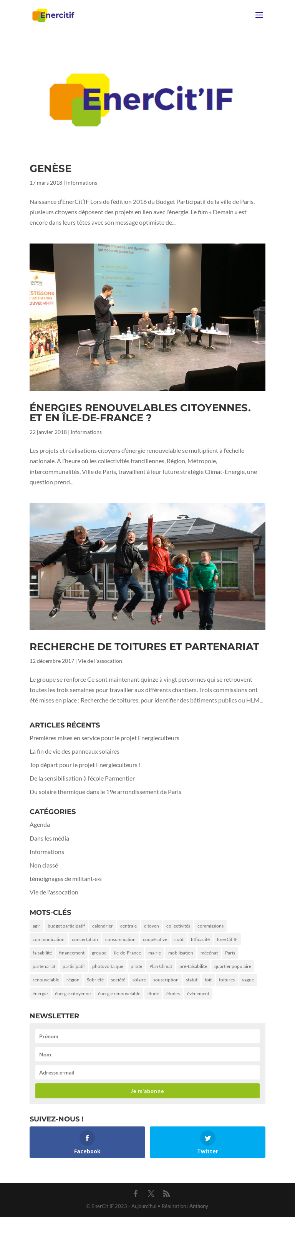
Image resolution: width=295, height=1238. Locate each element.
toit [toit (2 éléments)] (208, 980)
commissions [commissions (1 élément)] (210, 926)
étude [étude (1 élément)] (153, 993)
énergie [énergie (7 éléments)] (40, 993)
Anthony (198, 1206)
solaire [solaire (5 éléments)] (139, 980)
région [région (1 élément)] (73, 980)
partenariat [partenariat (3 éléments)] (44, 966)
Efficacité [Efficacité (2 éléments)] (200, 939)
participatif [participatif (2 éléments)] (74, 966)
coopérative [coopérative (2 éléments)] (155, 939)
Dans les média (49, 838)
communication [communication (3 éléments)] (49, 939)
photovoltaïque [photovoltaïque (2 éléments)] (107, 966)
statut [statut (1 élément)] (191, 980)
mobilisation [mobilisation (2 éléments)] (180, 953)
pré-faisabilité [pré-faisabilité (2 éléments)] (193, 966)
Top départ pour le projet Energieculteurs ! (85, 764)
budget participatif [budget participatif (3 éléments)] (66, 926)
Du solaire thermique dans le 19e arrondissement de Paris (105, 791)
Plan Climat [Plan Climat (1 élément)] (160, 966)
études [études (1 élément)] (173, 993)
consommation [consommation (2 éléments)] (120, 939)
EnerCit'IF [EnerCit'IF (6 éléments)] (227, 939)
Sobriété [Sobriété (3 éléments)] (95, 980)
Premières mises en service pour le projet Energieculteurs (104, 737)
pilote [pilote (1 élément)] (136, 966)
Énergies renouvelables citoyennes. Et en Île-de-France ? (140, 413)
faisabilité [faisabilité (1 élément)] (42, 953)
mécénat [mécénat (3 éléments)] (209, 953)
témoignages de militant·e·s (66, 878)
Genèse (50, 168)
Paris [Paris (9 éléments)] (230, 953)
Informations (81, 182)
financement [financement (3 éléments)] (72, 953)
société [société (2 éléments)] (118, 980)
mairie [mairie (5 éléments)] (154, 953)
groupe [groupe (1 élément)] (99, 953)
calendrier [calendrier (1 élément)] (102, 926)
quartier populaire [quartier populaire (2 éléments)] (232, 966)
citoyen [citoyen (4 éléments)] (151, 926)
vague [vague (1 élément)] (248, 980)
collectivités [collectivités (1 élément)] (178, 926)
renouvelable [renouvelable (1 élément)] (46, 980)
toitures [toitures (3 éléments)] (227, 980)
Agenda (40, 824)
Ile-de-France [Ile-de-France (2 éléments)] (127, 953)
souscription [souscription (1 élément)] (166, 980)
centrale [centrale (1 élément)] (128, 926)
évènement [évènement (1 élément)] (198, 993)
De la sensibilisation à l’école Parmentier (82, 778)
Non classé (44, 865)
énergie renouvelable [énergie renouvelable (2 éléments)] (119, 993)
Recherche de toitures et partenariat (144, 647)
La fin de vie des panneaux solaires (74, 751)
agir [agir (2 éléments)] (36, 926)
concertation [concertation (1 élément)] (85, 939)
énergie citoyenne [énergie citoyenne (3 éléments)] (73, 993)
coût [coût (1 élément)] (179, 939)
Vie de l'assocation (100, 660)
